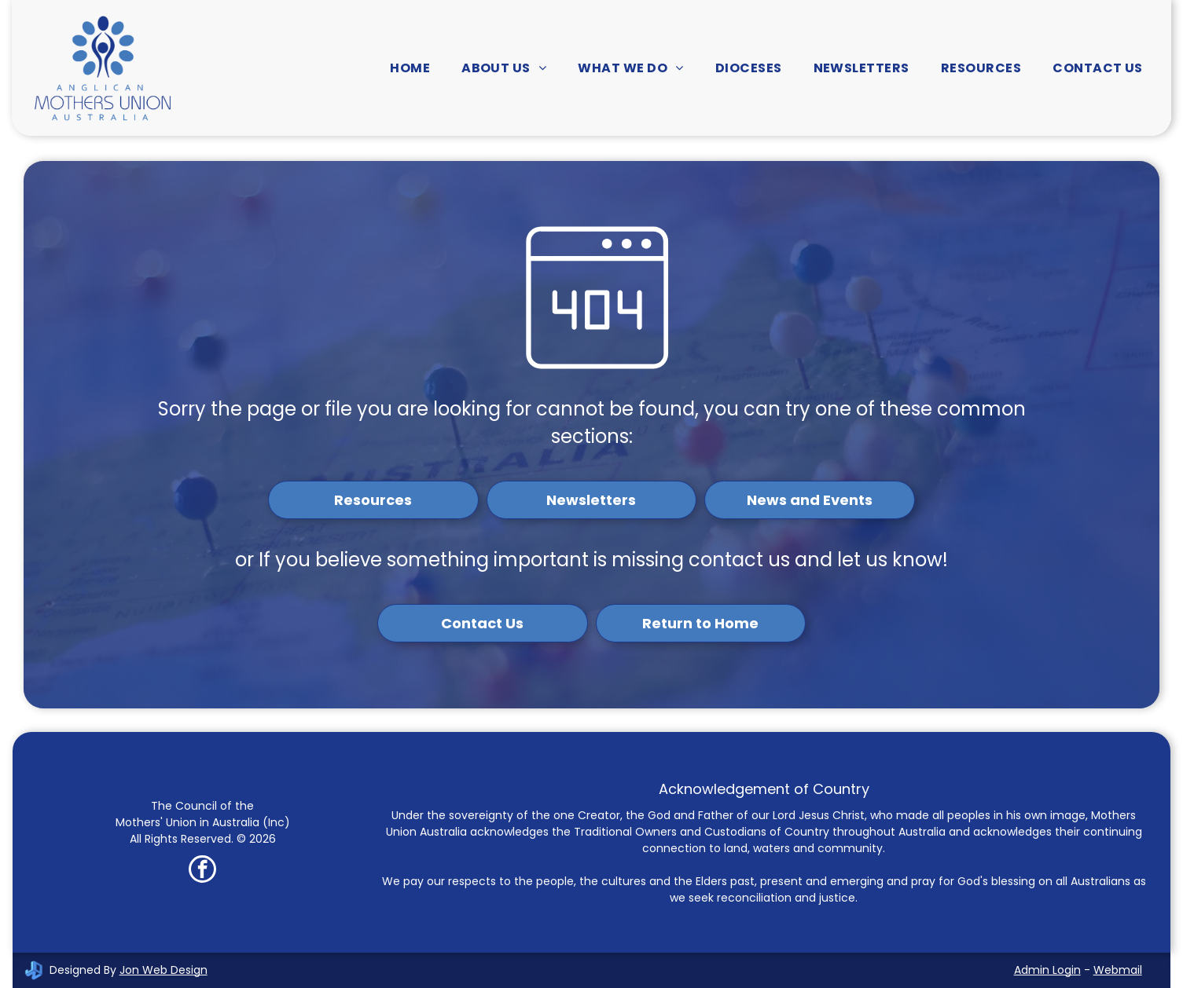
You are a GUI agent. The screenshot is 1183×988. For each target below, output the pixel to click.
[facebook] (202, 871)
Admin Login (1047, 970)
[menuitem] (410, 68)
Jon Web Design (163, 970)
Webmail (1117, 970)
